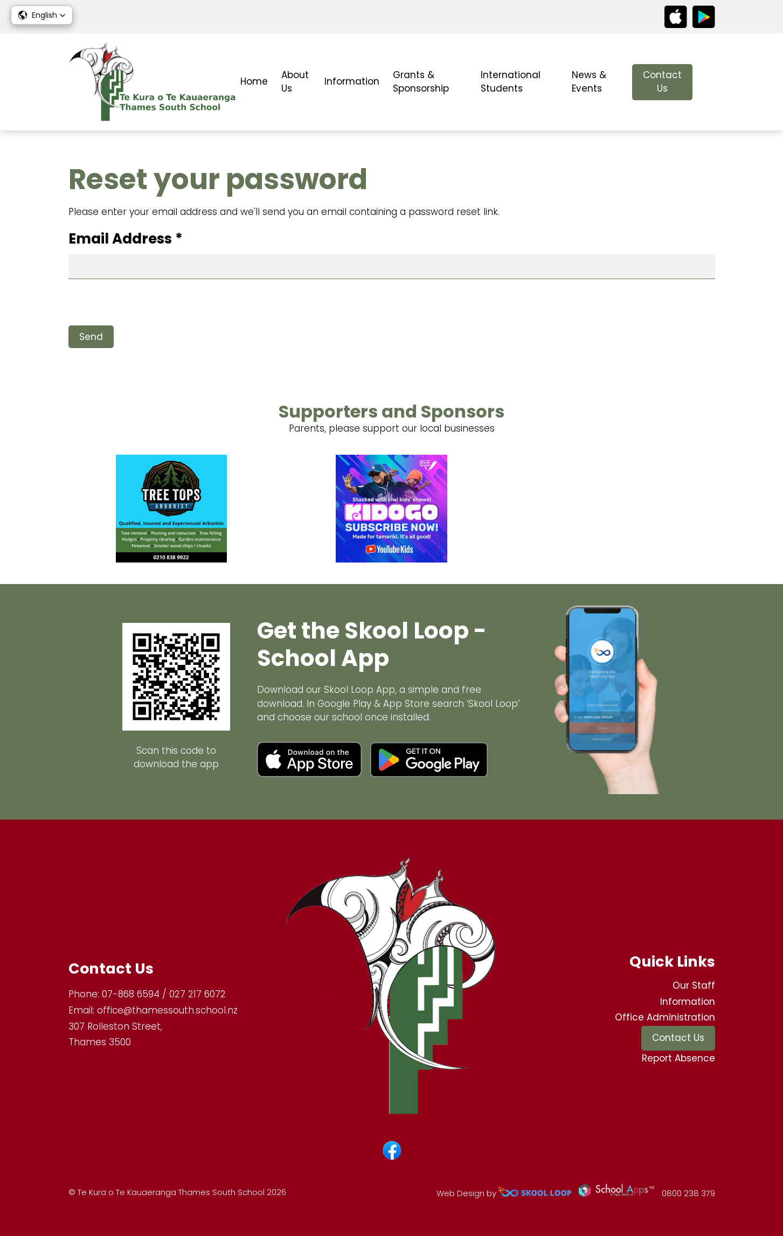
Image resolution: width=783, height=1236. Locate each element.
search (709, 82)
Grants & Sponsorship (421, 81)
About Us (295, 81)
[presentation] (150, 304)
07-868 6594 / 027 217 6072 (164, 994)
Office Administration (665, 1017)
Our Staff (694, 985)
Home (254, 81)
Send (91, 336)
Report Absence (678, 1058)
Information (351, 81)
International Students (511, 81)
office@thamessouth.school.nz (167, 1010)
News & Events (589, 81)
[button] (42, 15)
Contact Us (662, 81)
